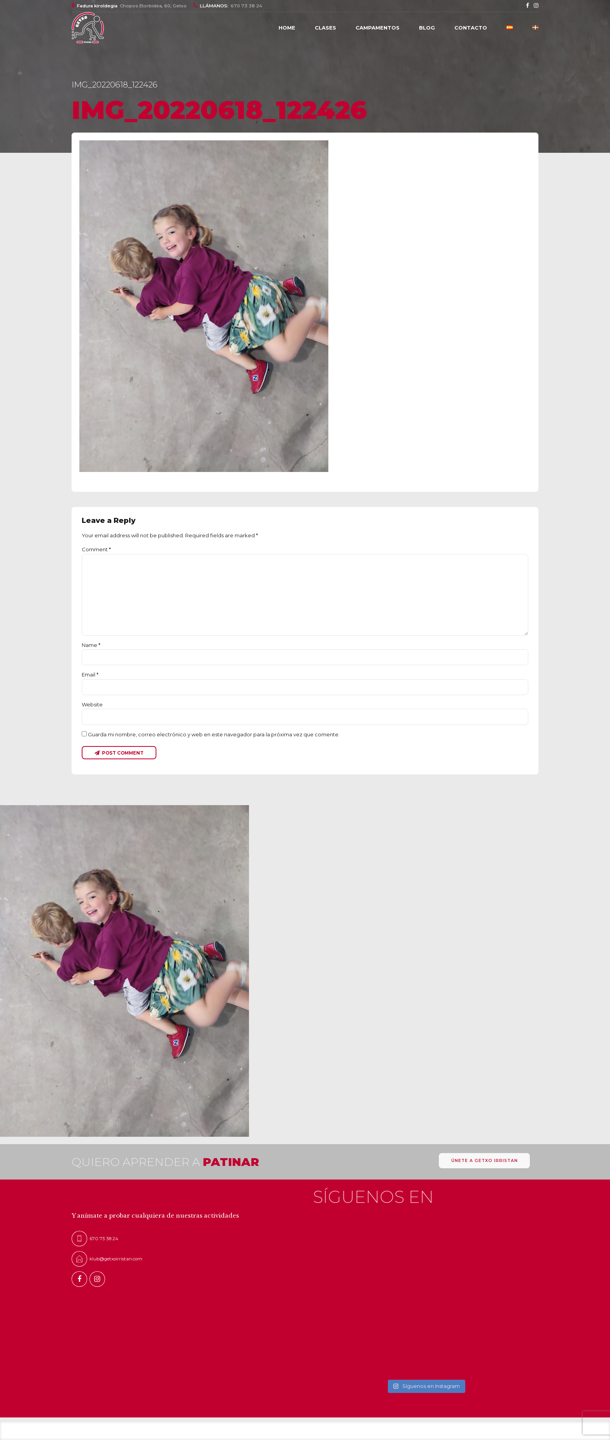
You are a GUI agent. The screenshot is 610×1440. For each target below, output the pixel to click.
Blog (427, 27)
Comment (96, 549)
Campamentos (378, 27)
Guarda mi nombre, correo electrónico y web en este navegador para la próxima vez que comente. (214, 734)
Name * (91, 645)
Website (92, 704)
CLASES (325, 27)
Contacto (470, 27)
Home (287, 27)
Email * (90, 674)
